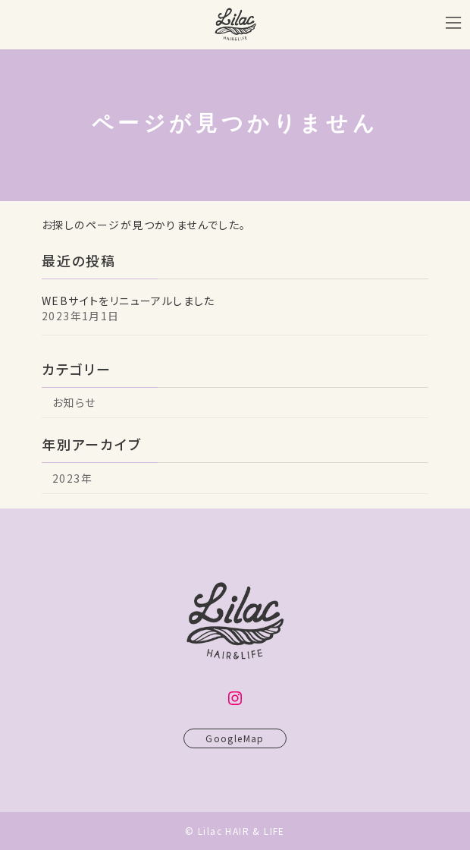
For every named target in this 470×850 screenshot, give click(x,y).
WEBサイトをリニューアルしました (128, 300)
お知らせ (74, 402)
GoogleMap (235, 744)
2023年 (72, 478)
